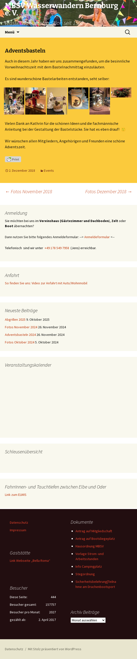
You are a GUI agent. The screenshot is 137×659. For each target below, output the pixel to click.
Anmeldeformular (97, 237)
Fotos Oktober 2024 (19, 342)
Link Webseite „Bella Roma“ (30, 560)
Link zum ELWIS (15, 494)
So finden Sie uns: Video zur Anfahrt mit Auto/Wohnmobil (46, 283)
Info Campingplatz (88, 566)
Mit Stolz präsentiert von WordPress (54, 649)
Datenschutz (19, 522)
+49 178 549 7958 (57, 248)
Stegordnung (85, 574)
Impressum (18, 530)
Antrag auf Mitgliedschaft (93, 531)
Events (49, 170)
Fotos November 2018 (28, 191)
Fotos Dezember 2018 (108, 191)
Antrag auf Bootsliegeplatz (95, 538)
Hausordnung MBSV (89, 546)
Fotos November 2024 (21, 327)
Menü (9, 32)
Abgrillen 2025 (15, 319)
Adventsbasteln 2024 (20, 334)
